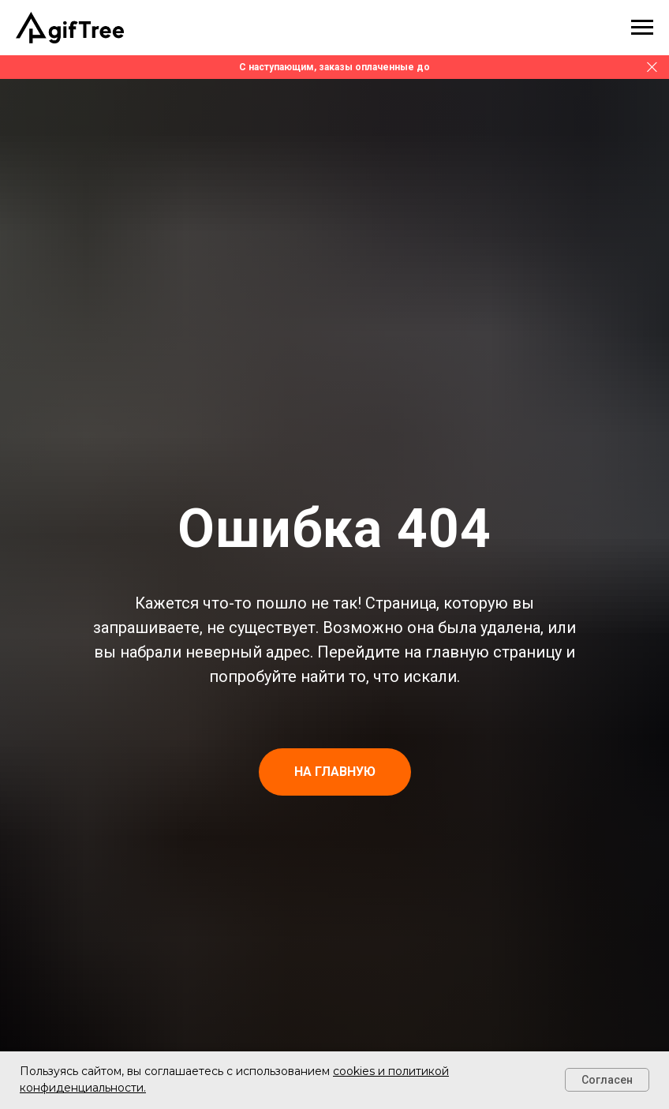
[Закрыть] (652, 67)
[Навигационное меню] (642, 28)
